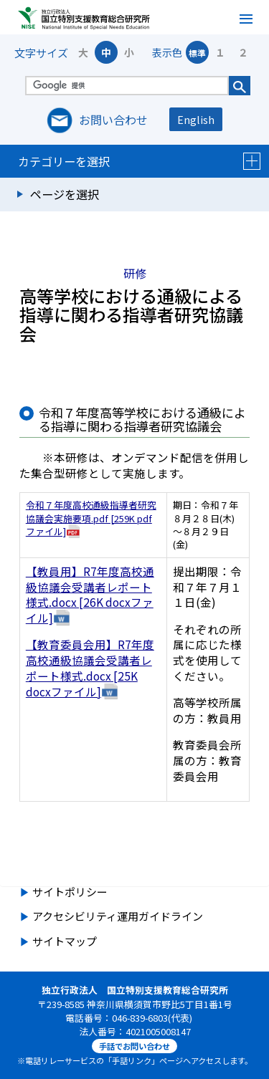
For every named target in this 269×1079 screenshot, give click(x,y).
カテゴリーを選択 (139, 161)
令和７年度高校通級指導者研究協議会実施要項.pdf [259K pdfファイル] (91, 518)
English (195, 119)
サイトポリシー (70, 891)
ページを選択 (64, 194)
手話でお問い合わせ (134, 1046)
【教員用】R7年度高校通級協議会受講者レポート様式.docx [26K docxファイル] (90, 594)
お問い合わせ (113, 119)
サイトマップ (64, 941)
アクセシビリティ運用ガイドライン (117, 916)
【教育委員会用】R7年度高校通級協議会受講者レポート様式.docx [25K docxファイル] (90, 667)
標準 (197, 53)
